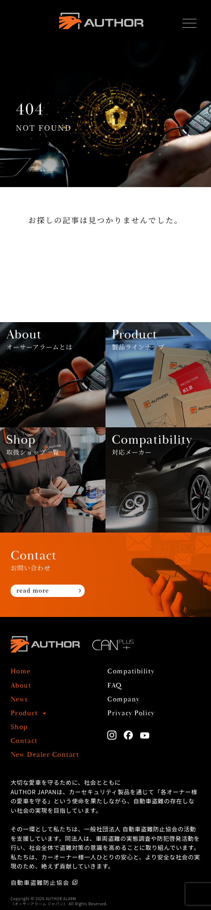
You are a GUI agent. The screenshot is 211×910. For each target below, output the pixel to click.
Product (24, 713)
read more (32, 590)
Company (123, 699)
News (19, 699)
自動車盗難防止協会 (40, 882)
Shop (19, 727)
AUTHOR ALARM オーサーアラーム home (101, 21)
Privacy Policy (130, 713)
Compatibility (130, 671)
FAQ (114, 685)
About (21, 685)
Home (21, 671)
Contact (24, 740)
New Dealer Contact (45, 754)
